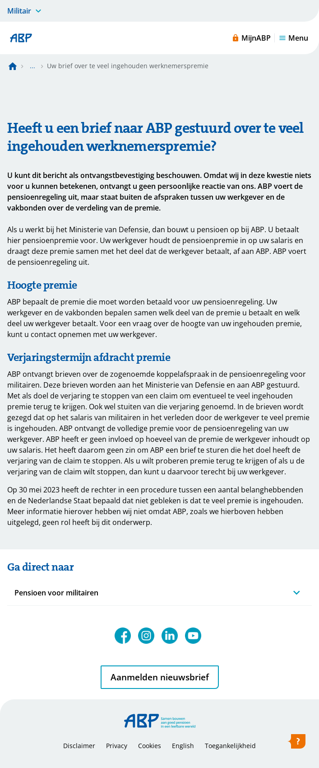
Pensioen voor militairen (56, 593)
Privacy (116, 745)
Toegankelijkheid (230, 745)
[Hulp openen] (296, 743)
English (183, 745)
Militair (19, 11)
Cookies (149, 745)
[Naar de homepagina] (12, 66)
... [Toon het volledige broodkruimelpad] (32, 65)
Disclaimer (79, 745)
